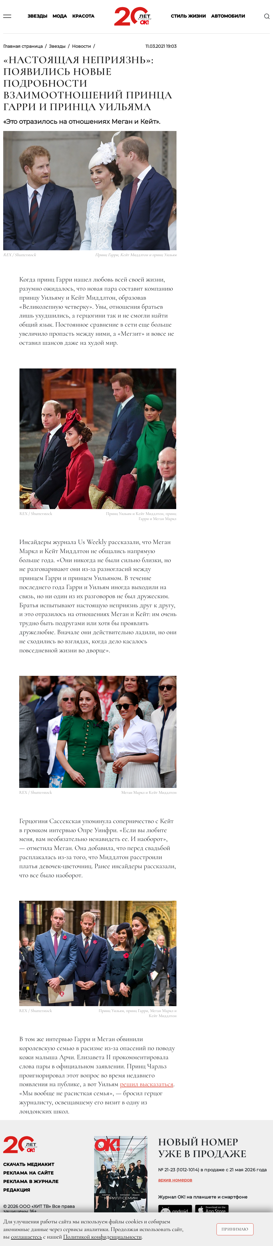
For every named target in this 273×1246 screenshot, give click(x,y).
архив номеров (175, 1180)
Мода (60, 16)
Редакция (16, 1190)
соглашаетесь (26, 1236)
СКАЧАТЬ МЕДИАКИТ (28, 1164)
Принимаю (235, 1229)
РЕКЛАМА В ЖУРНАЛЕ (30, 1181)
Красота (83, 16)
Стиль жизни (188, 16)
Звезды (37, 16)
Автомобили (228, 16)
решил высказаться (146, 1084)
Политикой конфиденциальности (102, 1236)
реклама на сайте (28, 1173)
